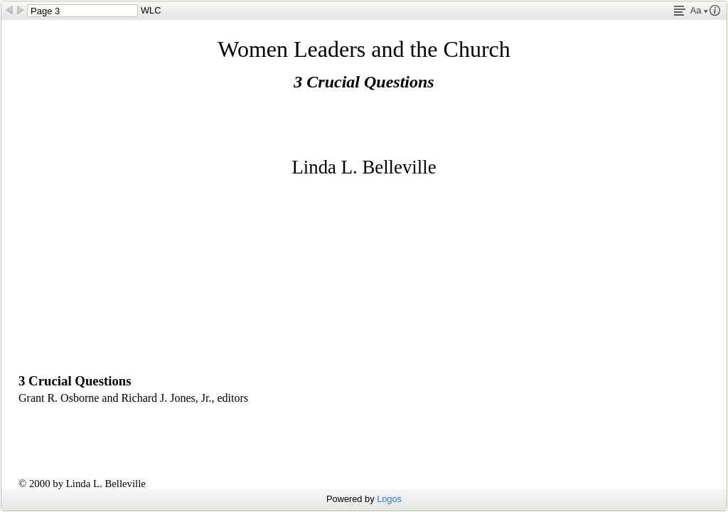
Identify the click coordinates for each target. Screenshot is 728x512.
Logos (389, 499)
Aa (699, 10)
